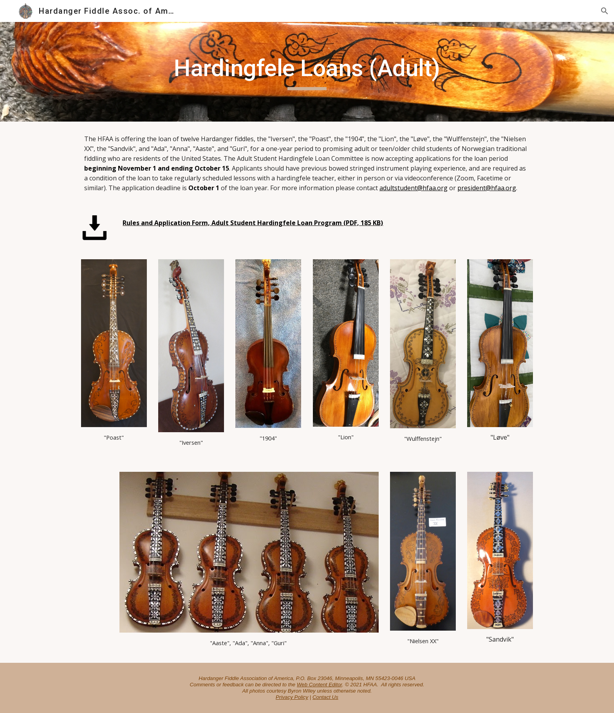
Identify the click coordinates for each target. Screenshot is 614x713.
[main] (307, 71)
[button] (604, 11)
